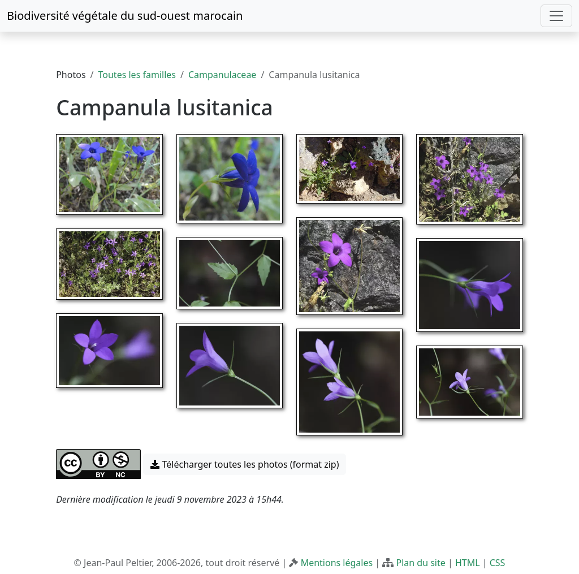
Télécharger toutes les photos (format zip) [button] (244, 464)
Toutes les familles (137, 74)
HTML (467, 562)
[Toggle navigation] (556, 16)
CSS (497, 562)
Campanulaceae (222, 74)
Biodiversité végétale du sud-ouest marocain (125, 15)
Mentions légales (337, 562)
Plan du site (420, 562)
